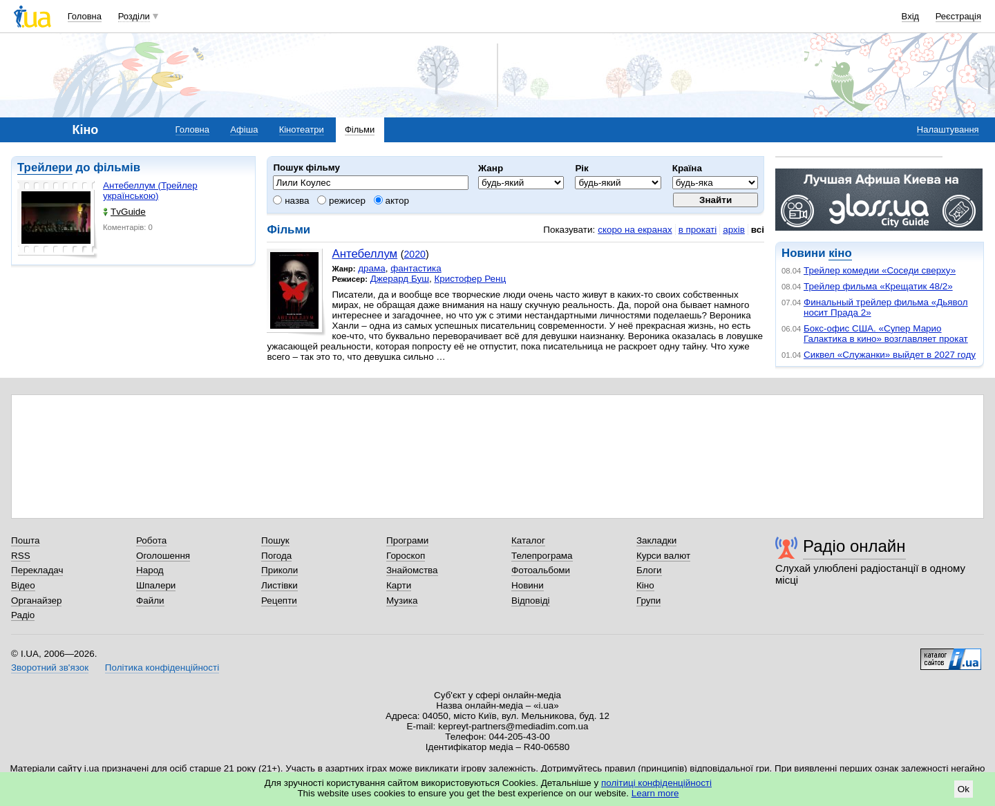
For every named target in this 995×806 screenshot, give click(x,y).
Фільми (360, 129)
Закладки (656, 540)
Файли (150, 600)
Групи (648, 600)
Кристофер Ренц (470, 279)
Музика (401, 600)
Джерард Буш (399, 279)
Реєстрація (958, 16)
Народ (150, 570)
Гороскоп (405, 555)
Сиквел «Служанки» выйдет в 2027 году (890, 354)
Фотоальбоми (540, 570)
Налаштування (948, 129)
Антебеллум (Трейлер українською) (150, 190)
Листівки (279, 585)
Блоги (649, 570)
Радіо (23, 615)
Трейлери (45, 167)
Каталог (528, 540)
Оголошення (163, 555)
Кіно (645, 585)
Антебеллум (364, 253)
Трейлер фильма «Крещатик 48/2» (878, 286)
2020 (415, 254)
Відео (23, 585)
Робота (151, 540)
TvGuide (124, 212)
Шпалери (156, 585)
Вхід (911, 16)
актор (391, 200)
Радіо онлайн (854, 546)
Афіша (244, 129)
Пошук (275, 540)
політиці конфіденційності (656, 783)
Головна (85, 16)
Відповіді (530, 600)
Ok (963, 789)
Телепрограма (542, 555)
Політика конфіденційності (162, 667)
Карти (398, 585)
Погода (276, 555)
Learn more (655, 793)
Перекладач (37, 570)
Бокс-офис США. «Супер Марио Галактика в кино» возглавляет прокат (886, 333)
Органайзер (36, 600)
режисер (341, 200)
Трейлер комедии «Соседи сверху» (880, 270)
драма (372, 268)
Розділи (134, 16)
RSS (20, 555)
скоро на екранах (635, 229)
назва (291, 200)
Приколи (279, 570)
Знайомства (412, 570)
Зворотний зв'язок (49, 667)
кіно (839, 253)
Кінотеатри (301, 129)
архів (734, 229)
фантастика (415, 268)
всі (757, 229)
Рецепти (279, 600)
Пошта (25, 540)
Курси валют (663, 555)
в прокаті (698, 229)
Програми (407, 540)
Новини (527, 585)
